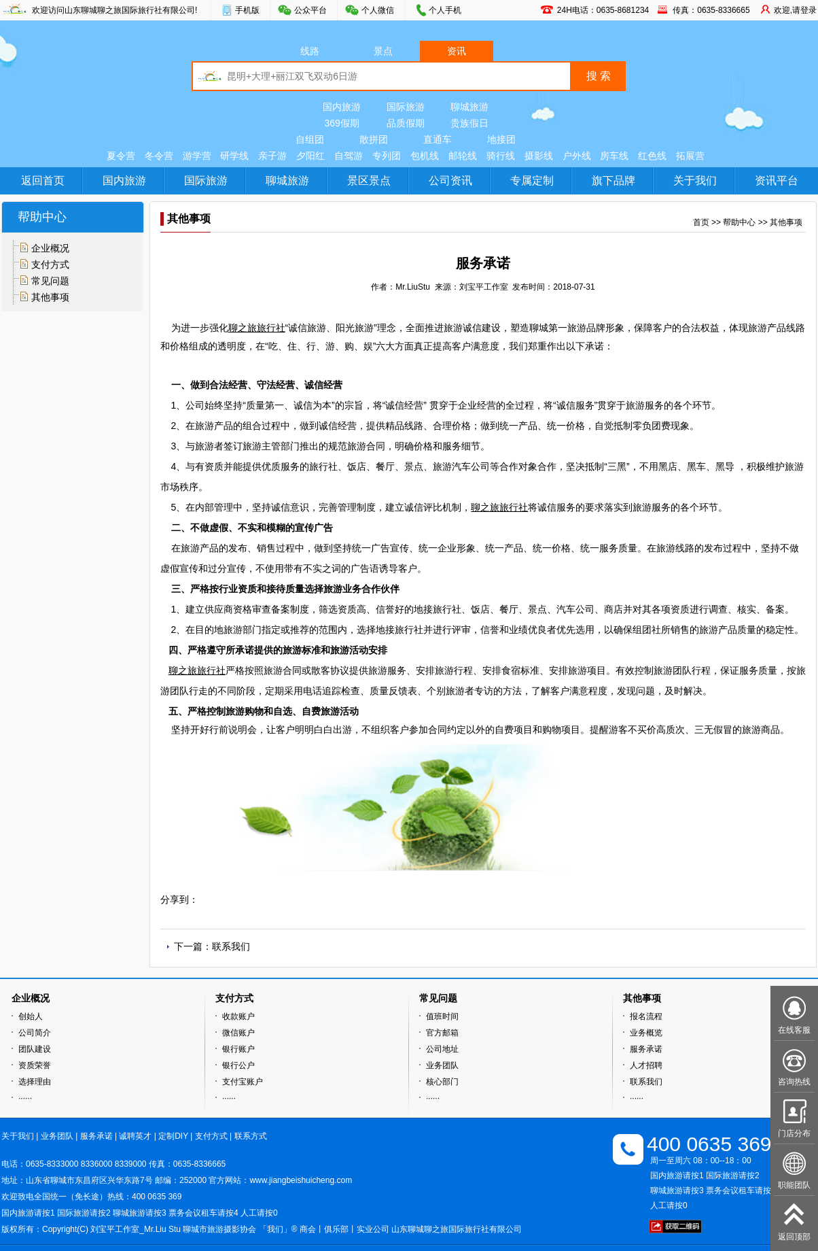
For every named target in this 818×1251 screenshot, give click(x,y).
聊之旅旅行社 (256, 327)
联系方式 (250, 1136)
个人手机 (445, 10)
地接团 (501, 139)
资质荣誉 (34, 1065)
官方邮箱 (442, 1033)
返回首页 (43, 180)
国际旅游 (406, 106)
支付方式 (50, 264)
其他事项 (50, 297)
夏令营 (121, 155)
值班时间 (442, 1016)
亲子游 (272, 155)
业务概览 (646, 1033)
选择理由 (34, 1081)
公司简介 (34, 1033)
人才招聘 (646, 1065)
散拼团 (373, 139)
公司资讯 (450, 180)
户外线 (577, 155)
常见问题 (50, 280)
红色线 (652, 155)
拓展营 (690, 155)
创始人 (30, 1016)
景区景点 (369, 180)
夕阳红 (310, 155)
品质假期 (406, 123)
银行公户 (238, 1065)
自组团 (310, 139)
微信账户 (238, 1033)
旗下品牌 (613, 180)
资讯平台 (776, 180)
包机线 (424, 155)
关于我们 (695, 180)
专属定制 (532, 180)
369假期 (341, 123)
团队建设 (34, 1049)
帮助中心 (739, 222)
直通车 (437, 139)
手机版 (247, 10)
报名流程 (646, 1016)
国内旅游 (342, 106)
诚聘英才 (135, 1136)
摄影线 (538, 155)
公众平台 (310, 10)
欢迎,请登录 (795, 10)
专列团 (386, 155)
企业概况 (50, 248)
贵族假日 (469, 123)
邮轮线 (462, 155)
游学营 (197, 155)
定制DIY (173, 1136)
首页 (701, 222)
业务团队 (442, 1065)
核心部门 (442, 1081)
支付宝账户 (242, 1081)
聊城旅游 (469, 106)
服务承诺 (646, 1049)
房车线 (614, 155)
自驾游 (348, 155)
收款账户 (238, 1016)
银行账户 (238, 1049)
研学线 (234, 155)
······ (25, 1098)
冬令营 (159, 155)
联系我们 (231, 946)
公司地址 (442, 1049)
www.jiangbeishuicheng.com (300, 1180)
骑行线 (500, 155)
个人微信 (377, 10)
